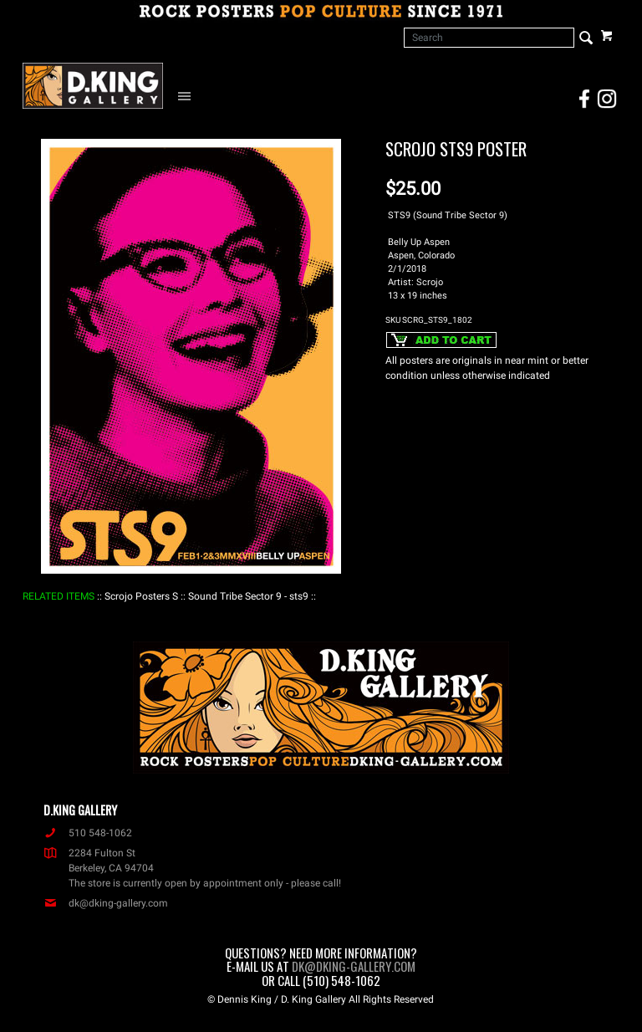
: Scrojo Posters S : (141, 596)
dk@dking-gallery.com (105, 903)
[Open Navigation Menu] (188, 95)
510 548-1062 (87, 833)
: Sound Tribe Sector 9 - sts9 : (248, 596)
